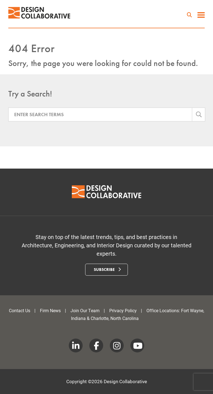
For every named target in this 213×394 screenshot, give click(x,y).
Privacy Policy (123, 310)
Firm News (50, 310)
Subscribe (107, 269)
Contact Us (19, 310)
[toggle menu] (201, 15)
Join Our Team (85, 310)
